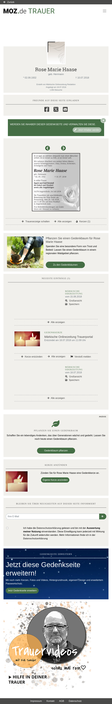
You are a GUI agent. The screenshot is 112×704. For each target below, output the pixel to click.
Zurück (9, 2)
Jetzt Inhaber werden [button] (87, 130)
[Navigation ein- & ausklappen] (104, 11)
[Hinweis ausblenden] (103, 120)
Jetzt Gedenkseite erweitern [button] (22, 590)
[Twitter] (56, 109)
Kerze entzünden (31, 356)
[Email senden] (52, 516)
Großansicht (73, 300)
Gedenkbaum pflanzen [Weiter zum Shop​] (56, 450)
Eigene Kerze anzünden (55, 480)
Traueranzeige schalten (36, 221)
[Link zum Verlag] (29, 11)
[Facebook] (46, 109)
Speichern (72, 304)
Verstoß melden (81, 356)
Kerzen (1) (83, 221)
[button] (48, 149)
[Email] (65, 109)
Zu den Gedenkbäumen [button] (65, 265)
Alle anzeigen (63, 221)
